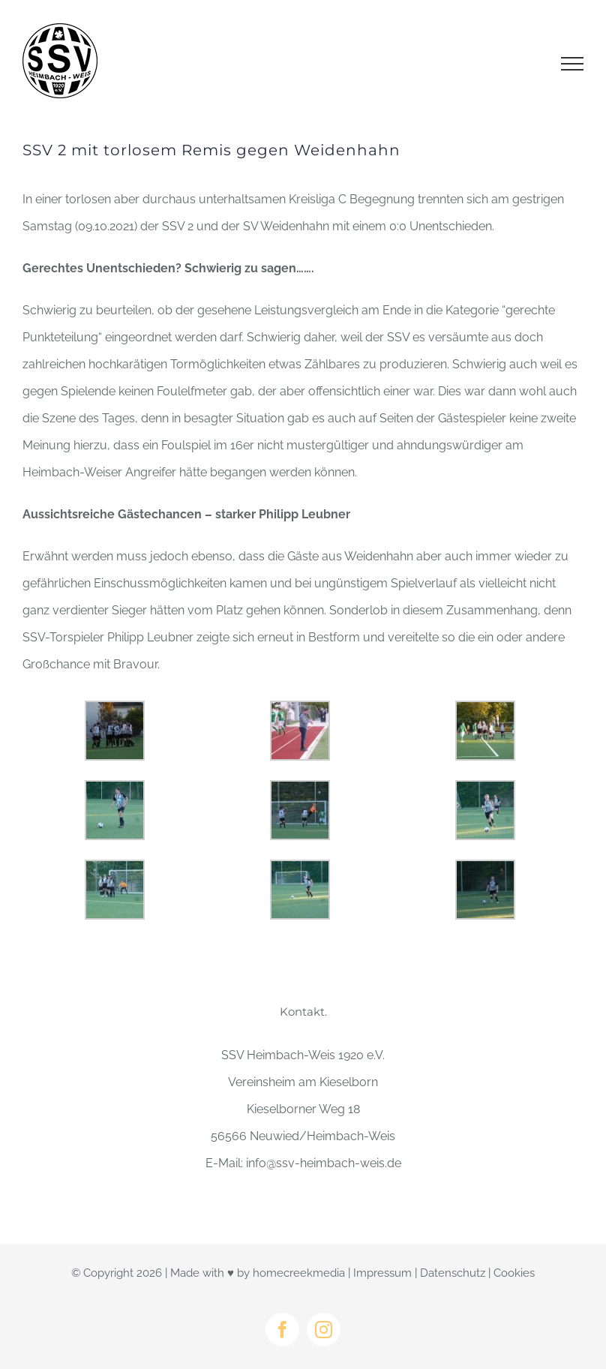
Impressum (382, 1273)
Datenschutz (452, 1273)
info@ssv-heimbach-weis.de (323, 1163)
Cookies (514, 1273)
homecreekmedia (299, 1273)
